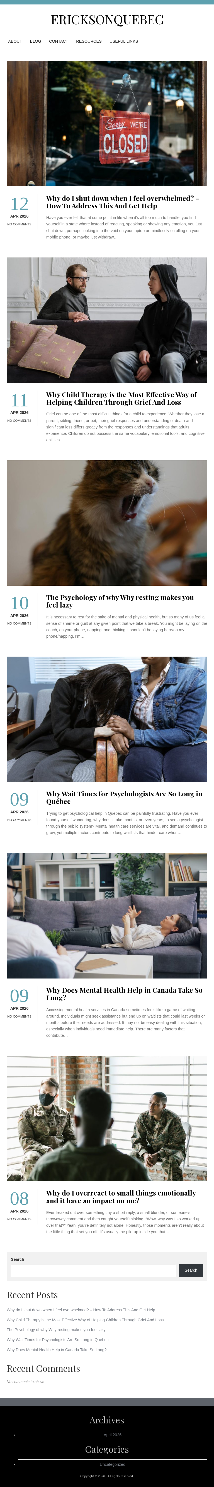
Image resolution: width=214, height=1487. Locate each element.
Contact (58, 41)
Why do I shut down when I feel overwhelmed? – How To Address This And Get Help (123, 201)
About (15, 41)
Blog (35, 41)
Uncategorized (112, 1464)
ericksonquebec (107, 19)
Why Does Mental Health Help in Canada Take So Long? (124, 993)
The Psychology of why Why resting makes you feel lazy (120, 600)
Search (17, 1259)
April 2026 (112, 1435)
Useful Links (124, 41)
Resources (88, 41)
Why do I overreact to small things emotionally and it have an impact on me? (121, 1196)
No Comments (19, 224)
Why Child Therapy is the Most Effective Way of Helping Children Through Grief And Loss (121, 398)
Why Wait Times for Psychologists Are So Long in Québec (124, 797)
